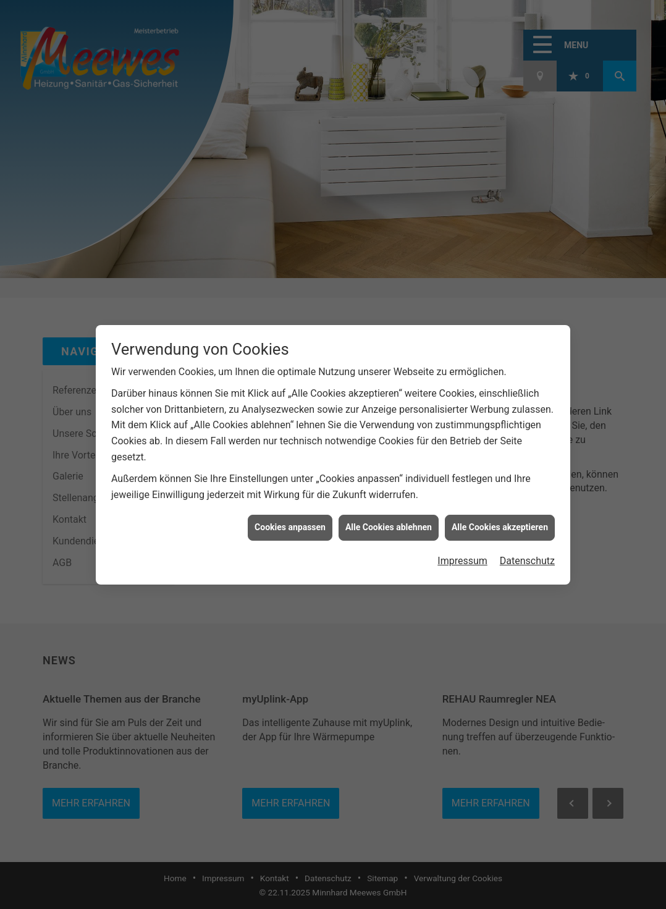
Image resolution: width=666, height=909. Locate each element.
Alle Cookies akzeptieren (500, 521)
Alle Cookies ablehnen (388, 521)
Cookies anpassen (290, 521)
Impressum (462, 554)
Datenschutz (527, 554)
